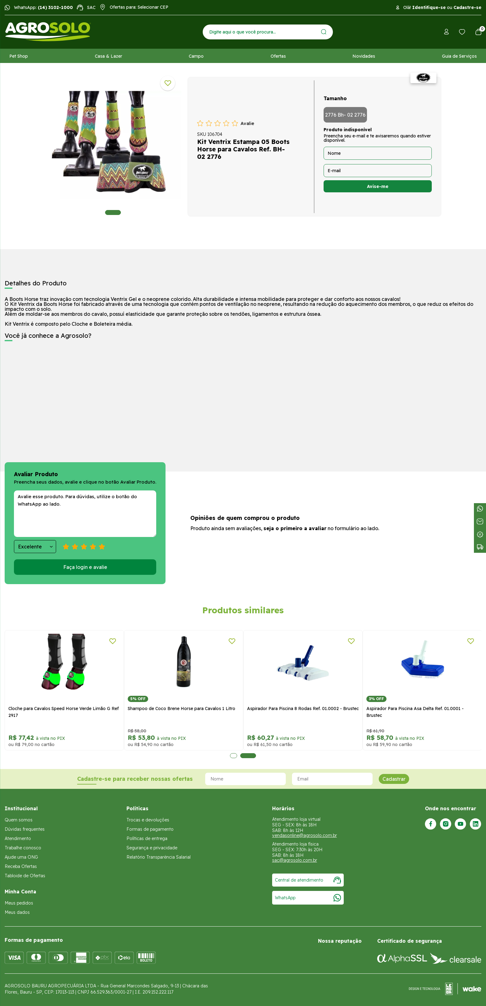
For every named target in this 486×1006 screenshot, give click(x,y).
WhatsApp (308, 897)
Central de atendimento (308, 880)
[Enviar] (323, 31)
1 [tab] (113, 212)
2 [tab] (248, 755)
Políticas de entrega (146, 838)
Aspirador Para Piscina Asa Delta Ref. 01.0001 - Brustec (415, 712)
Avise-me (377, 186)
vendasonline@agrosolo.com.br (304, 835)
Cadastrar (393, 779)
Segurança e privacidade (151, 848)
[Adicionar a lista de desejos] (167, 83)
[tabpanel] (113, 145)
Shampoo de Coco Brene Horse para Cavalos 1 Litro (181, 708)
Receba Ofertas (21, 866)
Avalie (247, 123)
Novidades (363, 56)
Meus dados (17, 912)
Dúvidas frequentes (25, 829)
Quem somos (19, 820)
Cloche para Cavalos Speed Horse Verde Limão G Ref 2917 (63, 712)
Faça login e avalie (85, 567)
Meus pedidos (19, 903)
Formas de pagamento (150, 829)
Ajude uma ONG (21, 857)
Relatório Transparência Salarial (158, 857)
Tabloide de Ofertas (25, 876)
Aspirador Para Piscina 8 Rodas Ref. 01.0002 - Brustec (303, 708)
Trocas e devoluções (147, 820)
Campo (196, 56)
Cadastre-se (467, 7)
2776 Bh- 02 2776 (345, 115)
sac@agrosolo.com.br (294, 860)
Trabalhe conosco (23, 848)
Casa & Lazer (108, 56)
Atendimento (18, 838)
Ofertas (278, 56)
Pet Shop (18, 56)
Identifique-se (429, 7)
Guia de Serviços (459, 56)
